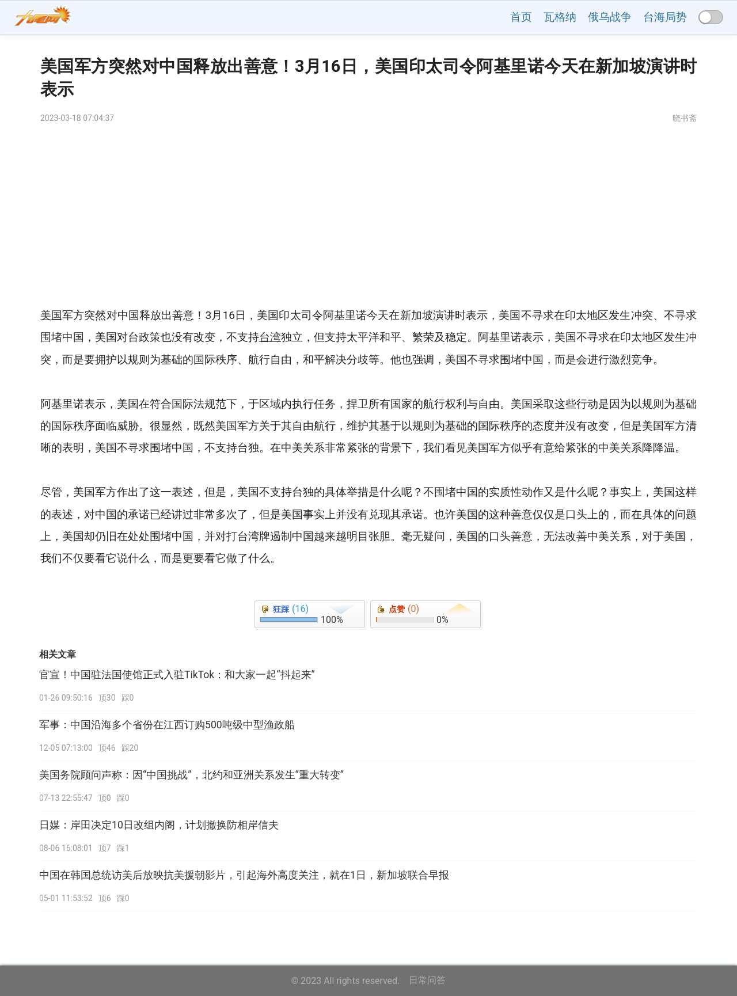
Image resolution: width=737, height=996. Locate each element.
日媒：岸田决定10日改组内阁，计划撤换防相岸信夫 (159, 825)
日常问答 (427, 980)
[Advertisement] (368, 218)
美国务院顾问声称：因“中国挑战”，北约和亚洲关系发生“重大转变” (191, 775)
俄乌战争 (610, 17)
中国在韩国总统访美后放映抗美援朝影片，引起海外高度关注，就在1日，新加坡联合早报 (244, 875)
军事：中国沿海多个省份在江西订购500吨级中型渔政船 (167, 725)
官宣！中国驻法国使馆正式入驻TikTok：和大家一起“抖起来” (177, 675)
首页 (521, 17)
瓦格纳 (560, 17)
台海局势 (665, 17)
